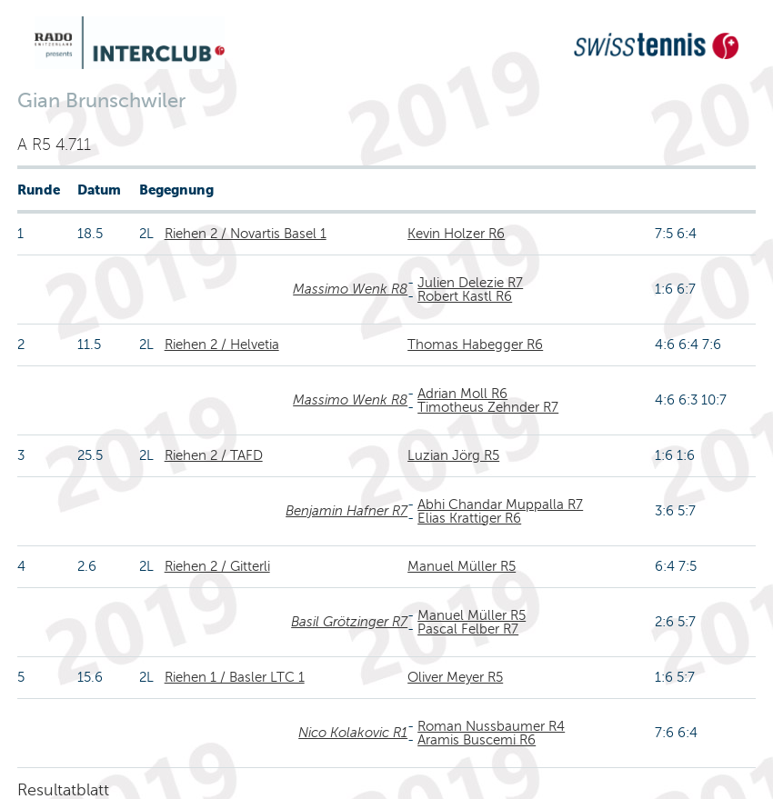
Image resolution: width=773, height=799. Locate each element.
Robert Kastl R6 (464, 296)
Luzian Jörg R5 (453, 455)
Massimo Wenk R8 (350, 289)
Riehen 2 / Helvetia (222, 344)
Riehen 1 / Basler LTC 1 (235, 677)
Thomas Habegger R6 (475, 344)
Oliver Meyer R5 (455, 677)
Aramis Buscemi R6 (476, 740)
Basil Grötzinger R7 (349, 621)
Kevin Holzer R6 (456, 233)
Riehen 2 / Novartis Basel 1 (245, 233)
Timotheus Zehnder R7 (487, 407)
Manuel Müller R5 (461, 566)
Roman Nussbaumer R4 (491, 726)
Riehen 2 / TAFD (214, 455)
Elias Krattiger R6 (469, 518)
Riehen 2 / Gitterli (217, 566)
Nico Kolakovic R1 (352, 732)
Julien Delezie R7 (470, 282)
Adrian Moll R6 (462, 393)
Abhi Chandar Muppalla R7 (500, 504)
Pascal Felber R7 (467, 629)
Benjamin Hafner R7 (346, 511)
